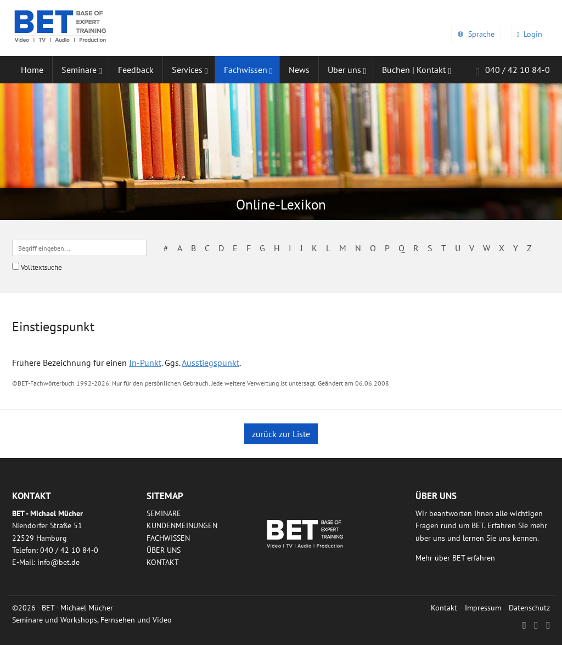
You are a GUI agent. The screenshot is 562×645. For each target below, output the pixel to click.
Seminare (164, 513)
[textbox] (79, 248)
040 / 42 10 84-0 (512, 71)
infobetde (58, 562)
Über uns (164, 550)
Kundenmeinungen (182, 525)
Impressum (483, 608)
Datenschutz (529, 608)
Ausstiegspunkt (210, 362)
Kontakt (163, 562)
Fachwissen (168, 538)
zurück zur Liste (281, 433)
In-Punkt (145, 362)
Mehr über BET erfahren (455, 558)
